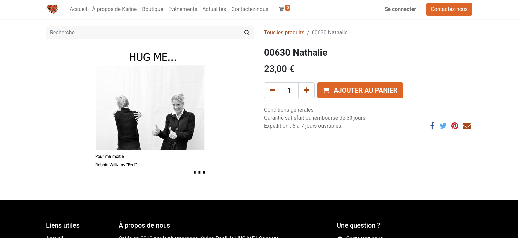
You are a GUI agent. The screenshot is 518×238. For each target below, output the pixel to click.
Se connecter (400, 9)
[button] (360, 90)
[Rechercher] (247, 32)
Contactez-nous (449, 9)
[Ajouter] (306, 90)
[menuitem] (78, 9)
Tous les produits (284, 32)
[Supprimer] (272, 90)
